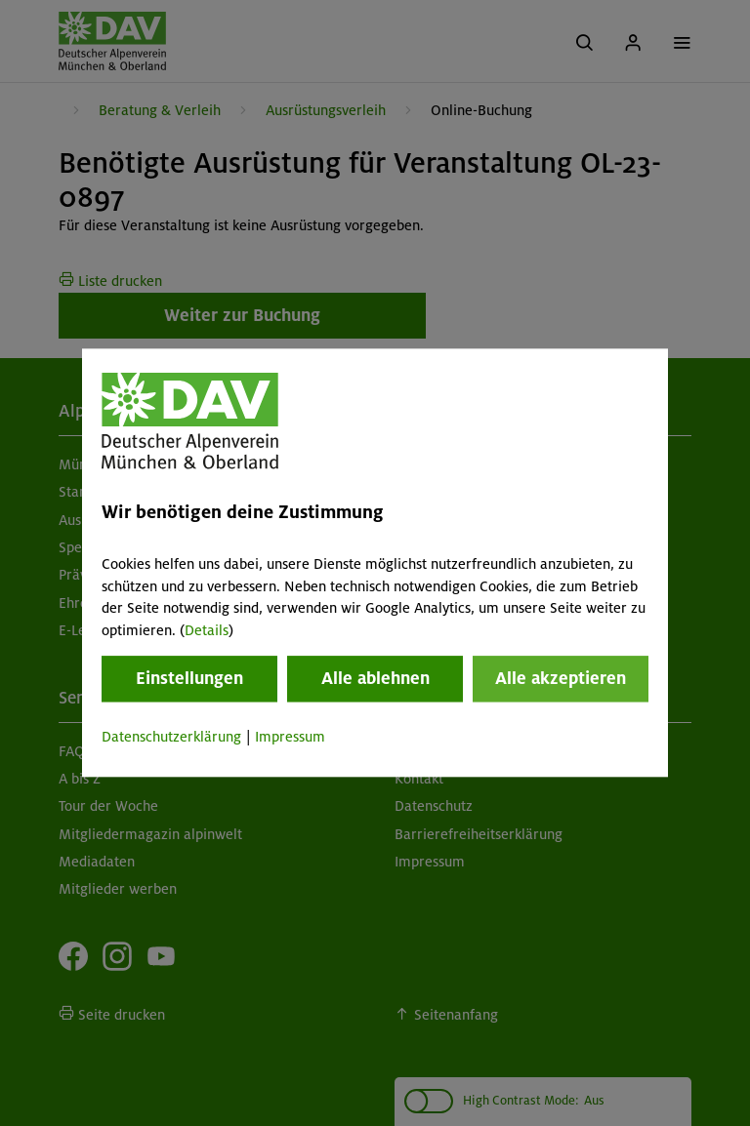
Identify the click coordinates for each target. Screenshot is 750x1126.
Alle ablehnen (375, 678)
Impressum (290, 736)
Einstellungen (189, 678)
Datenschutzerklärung (171, 736)
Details (207, 630)
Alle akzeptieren (560, 678)
